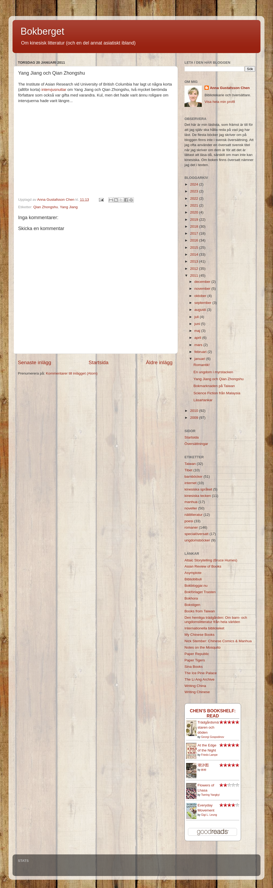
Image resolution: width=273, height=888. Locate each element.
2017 (194, 233)
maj (197, 331)
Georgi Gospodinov (212, 737)
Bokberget (42, 31)
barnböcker (193, 477)
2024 (194, 184)
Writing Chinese (197, 692)
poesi (188, 521)
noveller (190, 508)
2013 (194, 261)
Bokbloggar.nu (195, 586)
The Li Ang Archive (199, 679)
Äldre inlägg (159, 362)
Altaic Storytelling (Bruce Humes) (210, 560)
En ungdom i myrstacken (213, 372)
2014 (194, 254)
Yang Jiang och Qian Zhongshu (219, 379)
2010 (194, 411)
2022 (194, 198)
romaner (191, 527)
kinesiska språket (198, 489)
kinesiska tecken (197, 496)
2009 (194, 418)
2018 (194, 226)
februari (201, 352)
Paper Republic (196, 654)
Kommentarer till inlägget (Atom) (72, 373)
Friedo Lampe (209, 754)
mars (198, 345)
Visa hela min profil (219, 102)
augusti (200, 310)
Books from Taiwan (199, 611)
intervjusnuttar (53, 89)
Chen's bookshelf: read (213, 713)
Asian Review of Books (202, 566)
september (203, 303)
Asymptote (193, 573)
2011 (194, 276)
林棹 (203, 769)
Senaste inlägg (34, 362)
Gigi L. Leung (209, 814)
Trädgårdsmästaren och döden (208, 727)
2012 (194, 269)
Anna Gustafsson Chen (230, 88)
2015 (194, 248)
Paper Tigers (194, 660)
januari (200, 359)
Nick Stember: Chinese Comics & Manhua (218, 641)
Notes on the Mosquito (202, 647)
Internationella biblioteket (204, 628)
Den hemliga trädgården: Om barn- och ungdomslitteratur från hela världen (215, 620)
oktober (200, 296)
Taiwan (190, 464)
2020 (194, 212)
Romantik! (202, 365)
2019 (194, 220)
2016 (194, 240)
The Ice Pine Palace (200, 673)
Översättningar (196, 444)
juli (197, 317)
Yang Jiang (69, 207)
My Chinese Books (199, 635)
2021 (194, 205)
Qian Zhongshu (45, 207)
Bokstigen (192, 605)
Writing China (195, 686)
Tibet (188, 470)
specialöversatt (196, 534)
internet (190, 483)
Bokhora (191, 598)
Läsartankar (203, 400)
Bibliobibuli (193, 579)
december (202, 282)
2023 (194, 191)
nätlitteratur (193, 515)
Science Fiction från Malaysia (217, 393)
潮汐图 (203, 765)
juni (197, 324)
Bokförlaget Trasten (200, 592)
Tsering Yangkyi (210, 794)
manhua (191, 502)
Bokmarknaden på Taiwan (214, 386)
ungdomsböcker (197, 540)
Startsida (99, 362)
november (202, 289)
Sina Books (193, 667)
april (198, 338)
